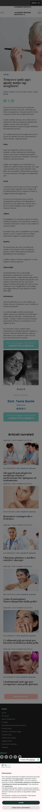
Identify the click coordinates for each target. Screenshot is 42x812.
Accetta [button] (21, 804)
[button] (39, 768)
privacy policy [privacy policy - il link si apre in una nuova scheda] (19, 780)
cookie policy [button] (9, 787)
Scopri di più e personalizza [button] (21, 809)
